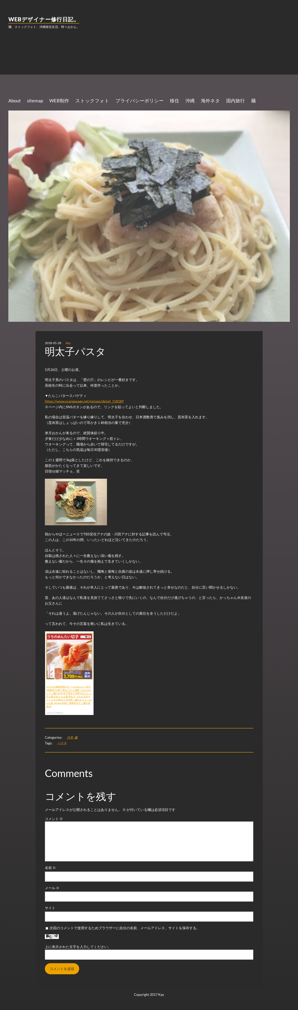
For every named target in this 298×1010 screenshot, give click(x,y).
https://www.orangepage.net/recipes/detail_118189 (84, 401)
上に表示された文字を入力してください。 (78, 947)
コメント (54, 819)
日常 (70, 737)
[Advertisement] (149, 63)
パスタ (62, 743)
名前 (50, 868)
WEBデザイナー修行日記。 (44, 19)
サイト (50, 908)
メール (52, 888)
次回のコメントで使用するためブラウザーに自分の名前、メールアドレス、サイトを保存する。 (125, 928)
